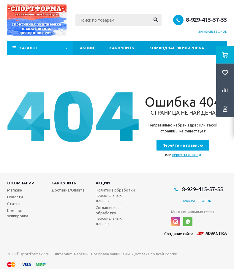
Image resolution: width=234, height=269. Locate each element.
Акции (87, 48)
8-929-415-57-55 (206, 19)
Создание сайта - (195, 234)
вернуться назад (186, 155)
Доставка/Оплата (68, 190)
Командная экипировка (176, 48)
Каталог (28, 48)
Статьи (13, 204)
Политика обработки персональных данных (115, 195)
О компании (20, 183)
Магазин (14, 190)
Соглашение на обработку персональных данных (109, 215)
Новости (15, 197)
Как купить (121, 48)
